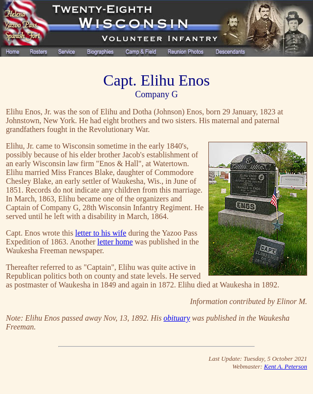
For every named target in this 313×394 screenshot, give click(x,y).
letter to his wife (100, 233)
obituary (176, 318)
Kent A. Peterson (285, 366)
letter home (115, 242)
